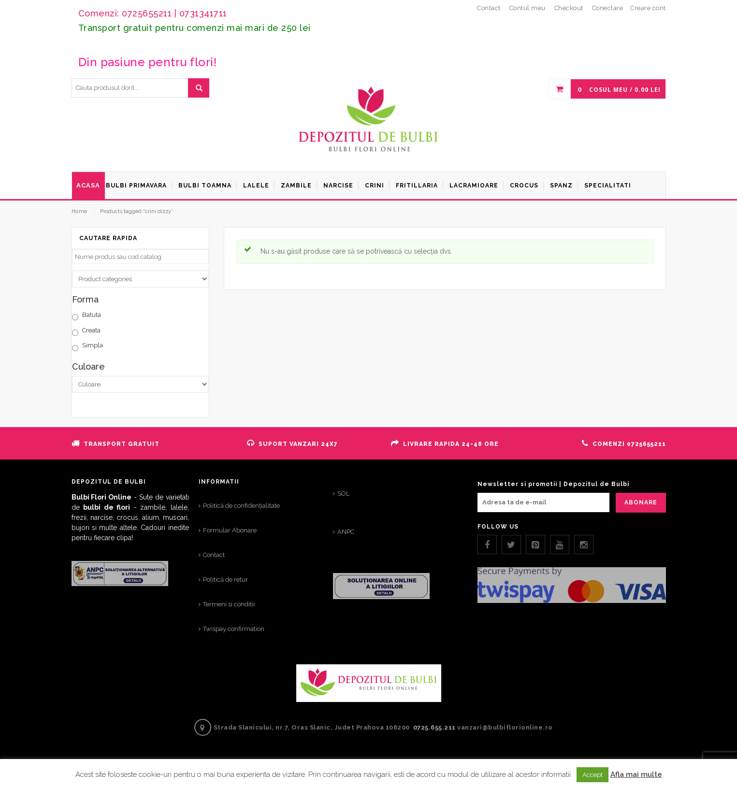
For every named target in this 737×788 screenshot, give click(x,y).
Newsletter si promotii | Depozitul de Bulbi (553, 484)
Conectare (607, 8)
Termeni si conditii (229, 604)
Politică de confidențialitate (241, 505)
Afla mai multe (636, 774)
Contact (214, 555)
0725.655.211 (434, 727)
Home (79, 211)
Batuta (91, 314)
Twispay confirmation (233, 628)
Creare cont (648, 8)
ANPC (345, 531)
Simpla (92, 345)
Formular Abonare (230, 530)
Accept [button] (592, 774)
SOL (343, 493)
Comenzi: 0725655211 (125, 13)
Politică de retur (225, 579)
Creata (91, 330)
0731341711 (203, 13)
